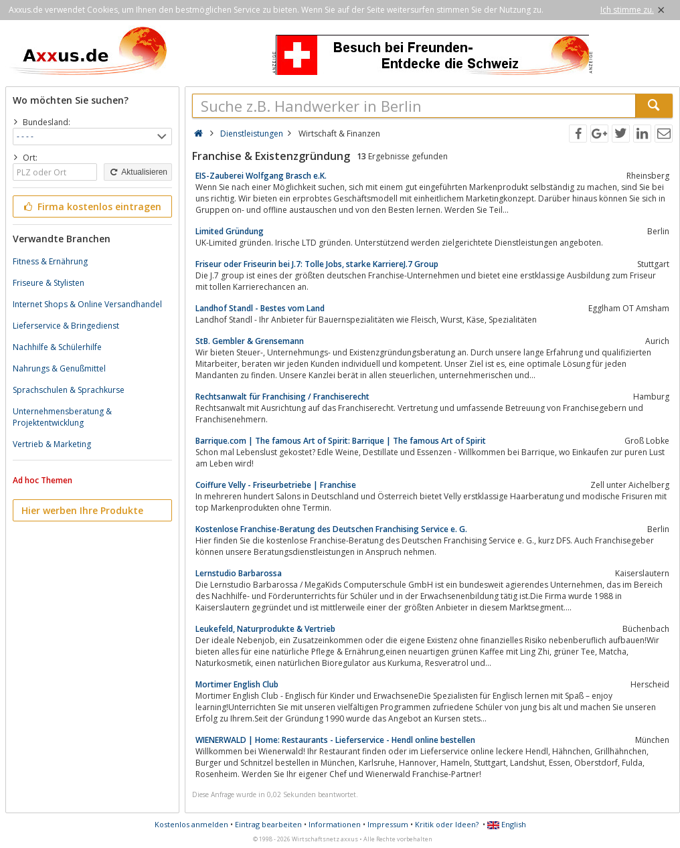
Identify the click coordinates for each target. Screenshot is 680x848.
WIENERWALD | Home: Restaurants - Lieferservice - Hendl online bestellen (335, 740)
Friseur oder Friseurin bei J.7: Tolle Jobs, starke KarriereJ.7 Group (316, 264)
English (506, 824)
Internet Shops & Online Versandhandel (87, 304)
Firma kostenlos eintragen (91, 206)
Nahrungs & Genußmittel (59, 368)
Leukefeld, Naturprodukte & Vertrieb (265, 628)
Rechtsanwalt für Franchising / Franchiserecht (282, 396)
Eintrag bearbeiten (268, 824)
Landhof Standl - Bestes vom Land (260, 308)
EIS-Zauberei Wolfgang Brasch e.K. (261, 175)
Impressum (387, 824)
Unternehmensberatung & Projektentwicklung (62, 417)
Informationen (335, 824)
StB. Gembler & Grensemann (249, 341)
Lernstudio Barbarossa (238, 573)
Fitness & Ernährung (50, 261)
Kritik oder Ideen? (447, 824)
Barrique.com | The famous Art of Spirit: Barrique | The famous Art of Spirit (340, 440)
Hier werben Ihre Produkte (82, 510)
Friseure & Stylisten (48, 282)
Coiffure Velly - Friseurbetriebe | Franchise (275, 485)
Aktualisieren (137, 172)
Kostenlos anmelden (191, 824)
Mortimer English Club (236, 684)
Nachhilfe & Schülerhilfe (57, 347)
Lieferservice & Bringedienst (66, 325)
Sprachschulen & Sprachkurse (68, 390)
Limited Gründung (229, 231)
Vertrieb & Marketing (52, 444)
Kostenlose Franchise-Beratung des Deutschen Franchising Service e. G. (331, 529)
